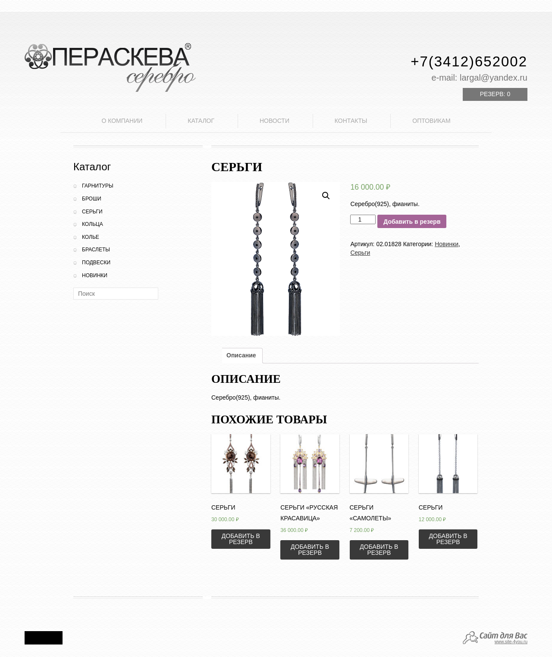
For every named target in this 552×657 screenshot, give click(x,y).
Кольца (92, 224)
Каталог (201, 120)
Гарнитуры (97, 186)
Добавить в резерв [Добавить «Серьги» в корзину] (241, 538)
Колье (90, 237)
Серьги (92, 212)
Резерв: (495, 94)
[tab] (241, 355)
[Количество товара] (363, 219)
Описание (241, 355)
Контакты (351, 120)
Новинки (94, 275)
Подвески (96, 263)
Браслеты (96, 250)
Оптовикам (431, 120)
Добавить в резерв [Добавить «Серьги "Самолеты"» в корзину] (379, 549)
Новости (274, 120)
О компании (121, 120)
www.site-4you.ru (511, 641)
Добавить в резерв (411, 221)
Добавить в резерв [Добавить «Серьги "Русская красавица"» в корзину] (310, 549)
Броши (91, 199)
